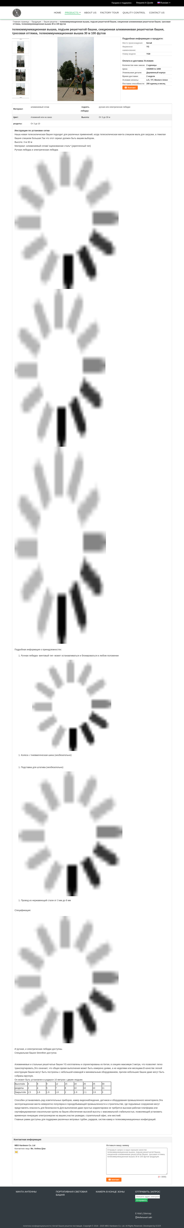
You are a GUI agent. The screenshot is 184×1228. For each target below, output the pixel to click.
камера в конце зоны (110, 1191)
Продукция (36, 22)
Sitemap (147, 1213)
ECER (158, 1226)
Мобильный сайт (143, 1217)
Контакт (132, 87)
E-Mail (138, 1213)
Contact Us (156, 13)
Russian (166, 2)
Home (57, 13)
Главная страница (21, 22)
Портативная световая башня (71, 1193)
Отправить (141, 1200)
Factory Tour (109, 13)
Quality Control (134, 13)
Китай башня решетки (62, 1226)
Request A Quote (144, 2)
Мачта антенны (26, 1191)
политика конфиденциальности (37, 1226)
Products (71, 13)
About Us (90, 13)
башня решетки (50, 22)
